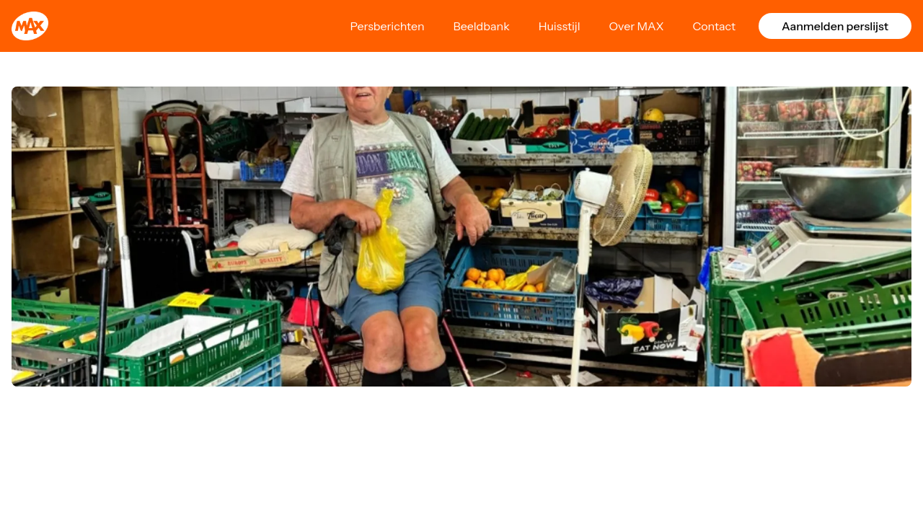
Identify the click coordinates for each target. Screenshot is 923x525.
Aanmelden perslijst (835, 26)
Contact (714, 26)
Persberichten (387, 26)
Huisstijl (559, 26)
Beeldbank (482, 26)
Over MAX (636, 26)
